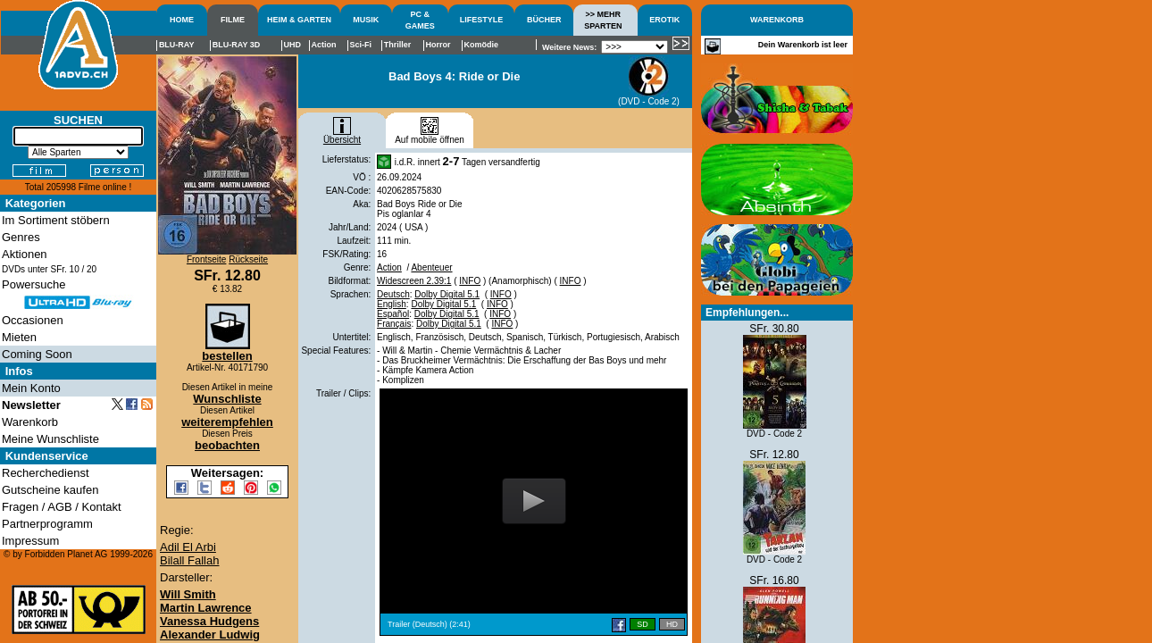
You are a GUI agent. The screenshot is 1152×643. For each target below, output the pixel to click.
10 (74, 269)
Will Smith (188, 594)
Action (389, 267)
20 (91, 269)
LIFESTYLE (482, 19)
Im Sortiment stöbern (56, 220)
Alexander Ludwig (210, 634)
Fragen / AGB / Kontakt (61, 507)
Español (393, 314)
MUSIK (366, 19)
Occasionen (32, 320)
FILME (233, 19)
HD (672, 624)
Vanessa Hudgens (209, 621)
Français (394, 324)
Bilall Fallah (189, 560)
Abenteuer (431, 267)
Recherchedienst (45, 473)
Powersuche (34, 284)
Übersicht (342, 136)
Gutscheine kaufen (50, 490)
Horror (437, 44)
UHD (293, 44)
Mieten (19, 337)
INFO (469, 281)
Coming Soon (37, 354)
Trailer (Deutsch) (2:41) (429, 624)
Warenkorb (30, 422)
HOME (182, 19)
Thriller (398, 44)
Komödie (481, 44)
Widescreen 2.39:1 (414, 281)
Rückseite (248, 259)
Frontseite (206, 259)
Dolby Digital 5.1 (447, 294)
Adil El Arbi (188, 547)
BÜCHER (544, 19)
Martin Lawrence (206, 607)
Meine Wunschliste (50, 439)
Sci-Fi (361, 44)
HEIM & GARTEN (299, 19)
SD (642, 624)
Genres (21, 237)
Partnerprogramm (47, 523)
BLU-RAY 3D (237, 44)
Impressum (30, 540)
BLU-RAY (177, 44)
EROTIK (664, 19)
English (391, 304)
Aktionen (24, 254)
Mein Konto (31, 388)
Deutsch (393, 294)
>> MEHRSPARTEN (603, 20)
